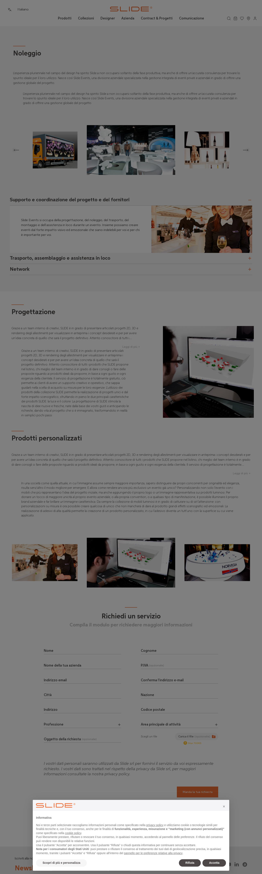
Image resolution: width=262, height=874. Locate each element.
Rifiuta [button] (189, 862)
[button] (224, 806)
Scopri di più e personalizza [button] (61, 862)
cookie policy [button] (73, 833)
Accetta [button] (214, 862)
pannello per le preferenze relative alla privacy (153, 853)
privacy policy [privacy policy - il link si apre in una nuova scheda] (155, 825)
